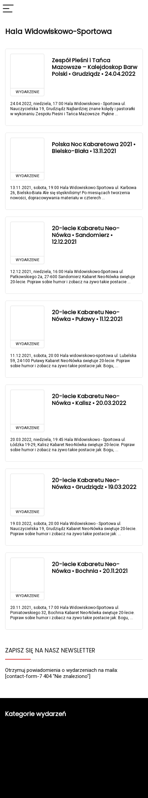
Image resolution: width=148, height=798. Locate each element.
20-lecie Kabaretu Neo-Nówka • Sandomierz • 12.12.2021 (86, 235)
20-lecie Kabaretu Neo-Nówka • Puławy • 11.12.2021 (87, 315)
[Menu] (8, 9)
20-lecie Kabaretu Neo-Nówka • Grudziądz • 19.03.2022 (94, 483)
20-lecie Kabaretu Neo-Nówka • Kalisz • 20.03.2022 (89, 399)
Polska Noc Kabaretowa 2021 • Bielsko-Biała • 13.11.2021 (93, 147)
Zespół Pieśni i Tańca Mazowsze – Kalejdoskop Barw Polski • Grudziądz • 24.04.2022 (94, 67)
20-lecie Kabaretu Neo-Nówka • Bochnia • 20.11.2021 (90, 567)
